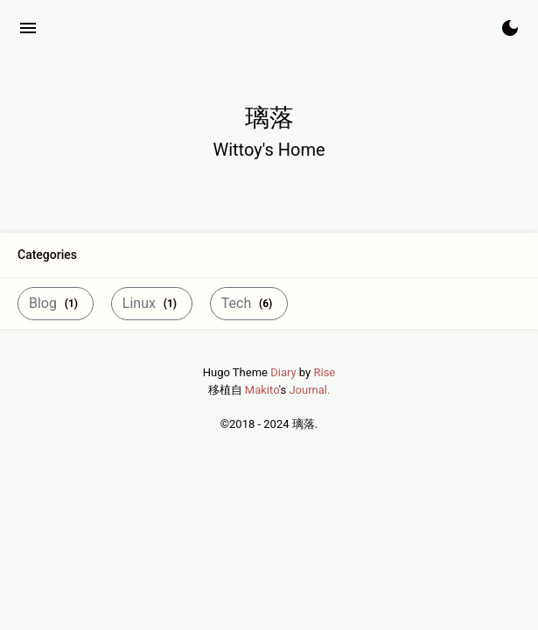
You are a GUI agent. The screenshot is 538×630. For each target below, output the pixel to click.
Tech (248, 303)
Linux (151, 303)
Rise (324, 372)
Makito (262, 389)
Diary (283, 372)
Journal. (309, 389)
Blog (55, 303)
